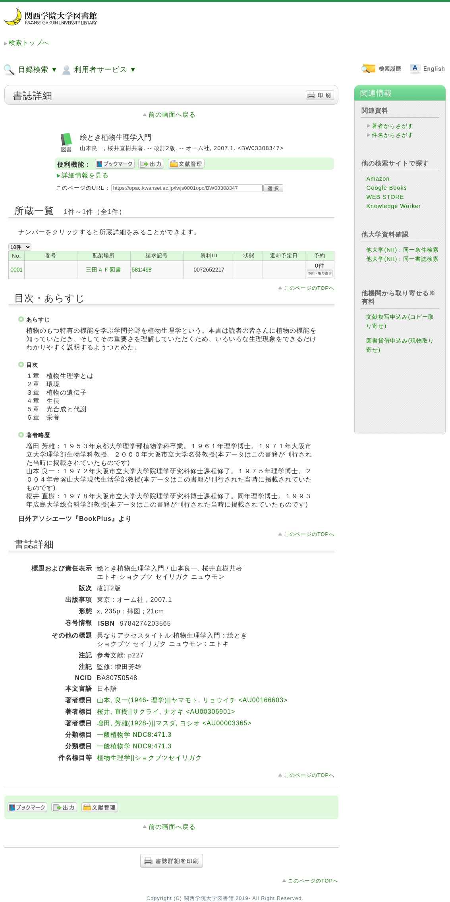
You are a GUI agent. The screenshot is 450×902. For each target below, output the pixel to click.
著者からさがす (392, 126)
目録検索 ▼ (30, 70)
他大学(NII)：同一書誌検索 (402, 259)
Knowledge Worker (393, 206)
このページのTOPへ (309, 288)
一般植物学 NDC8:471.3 (134, 734)
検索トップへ (29, 42)
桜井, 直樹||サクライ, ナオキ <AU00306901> (166, 711)
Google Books (386, 188)
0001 (16, 269)
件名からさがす (392, 135)
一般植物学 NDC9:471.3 (134, 746)
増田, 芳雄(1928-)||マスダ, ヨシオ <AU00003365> (174, 723)
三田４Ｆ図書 (104, 269)
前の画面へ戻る (172, 114)
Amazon (378, 178)
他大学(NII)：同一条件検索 (402, 250)
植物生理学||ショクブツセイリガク (149, 757)
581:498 (142, 269)
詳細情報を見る (85, 175)
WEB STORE (385, 197)
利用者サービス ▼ (98, 70)
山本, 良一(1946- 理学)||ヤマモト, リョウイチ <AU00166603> (192, 700)
